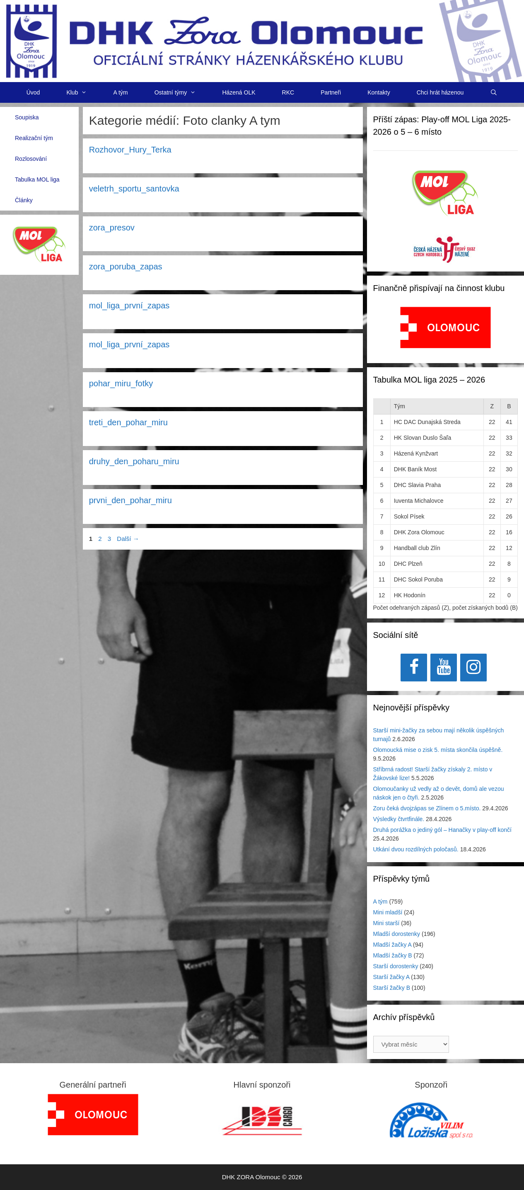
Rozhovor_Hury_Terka (130, 149)
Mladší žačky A (392, 944)
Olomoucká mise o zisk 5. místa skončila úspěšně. (438, 749)
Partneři (331, 92)
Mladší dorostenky (396, 934)
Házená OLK (238, 92)
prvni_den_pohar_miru (130, 500)
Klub (83, 92)
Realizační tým (34, 138)
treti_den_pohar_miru (128, 422)
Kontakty (378, 92)
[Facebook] (414, 667)
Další (128, 538)
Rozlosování (31, 158)
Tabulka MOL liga (37, 179)
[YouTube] (443, 667)
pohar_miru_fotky (121, 383)
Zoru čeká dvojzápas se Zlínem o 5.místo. (427, 808)
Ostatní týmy (182, 92)
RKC (288, 92)
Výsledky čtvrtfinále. (399, 819)
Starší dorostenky (395, 966)
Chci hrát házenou (440, 92)
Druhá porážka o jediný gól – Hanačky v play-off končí (442, 829)
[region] (445, 332)
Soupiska (27, 117)
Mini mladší (388, 912)
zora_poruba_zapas (125, 266)
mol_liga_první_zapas (129, 305)
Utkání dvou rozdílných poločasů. (416, 849)
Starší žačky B (391, 987)
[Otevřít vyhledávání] (494, 92)
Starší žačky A (391, 977)
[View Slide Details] (445, 327)
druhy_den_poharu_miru (134, 461)
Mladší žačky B (392, 955)
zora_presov (112, 227)
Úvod (33, 92)
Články (24, 200)
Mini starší (386, 923)
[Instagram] (473, 667)
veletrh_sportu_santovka (134, 188)
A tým (120, 92)
